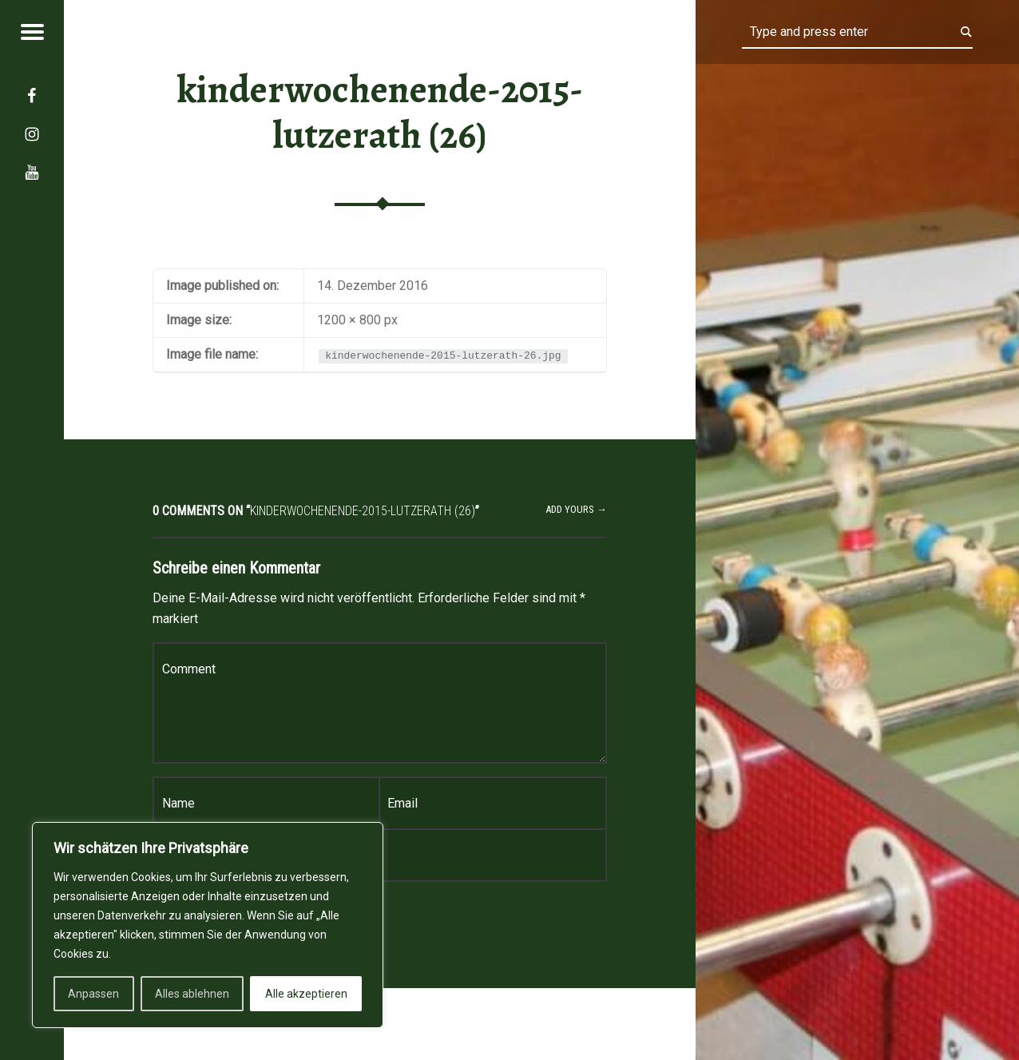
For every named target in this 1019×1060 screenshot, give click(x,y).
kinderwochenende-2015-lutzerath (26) (380, 112)
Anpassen (93, 993)
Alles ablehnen (192, 993)
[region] (207, 925)
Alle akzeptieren (306, 993)
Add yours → (576, 509)
